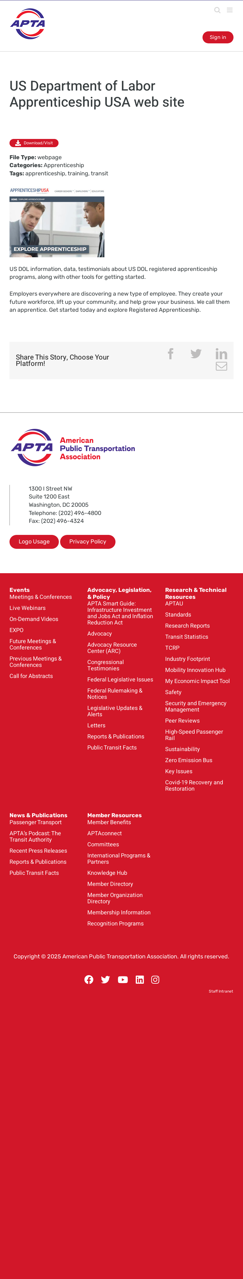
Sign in (218, 37)
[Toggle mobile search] (217, 10)
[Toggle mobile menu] (230, 10)
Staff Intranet (221, 991)
